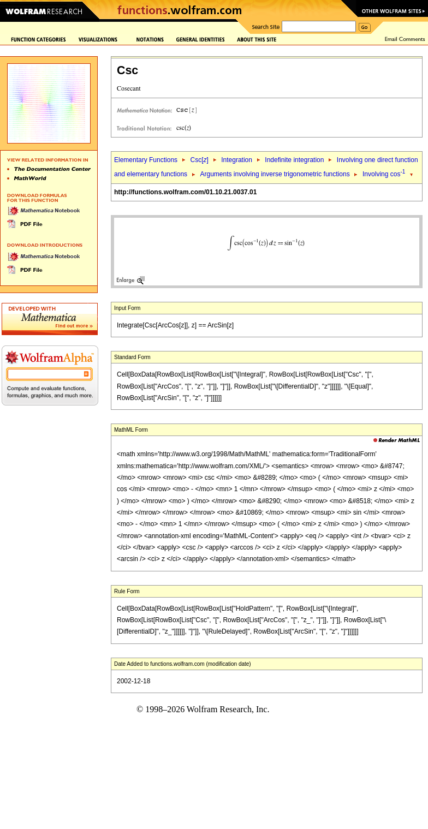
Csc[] (199, 160)
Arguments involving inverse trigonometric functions (275, 174)
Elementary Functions (145, 160)
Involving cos (383, 174)
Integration (236, 160)
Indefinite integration (294, 160)
